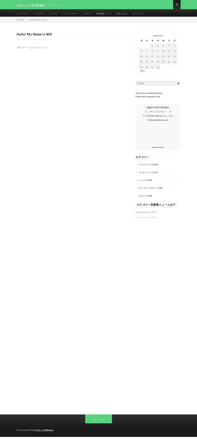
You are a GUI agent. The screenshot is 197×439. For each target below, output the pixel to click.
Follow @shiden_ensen (158, 122)
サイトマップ (145, 15)
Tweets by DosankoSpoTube (148, 96)
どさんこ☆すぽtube (43, 432)
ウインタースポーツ (73, 15)
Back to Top (98, 422)
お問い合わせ (128, 15)
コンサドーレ (23, 15)
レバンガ (55, 15)
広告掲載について (108, 15)
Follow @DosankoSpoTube (147, 99)
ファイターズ (40, 15)
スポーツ (91, 15)
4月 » (142, 73)
